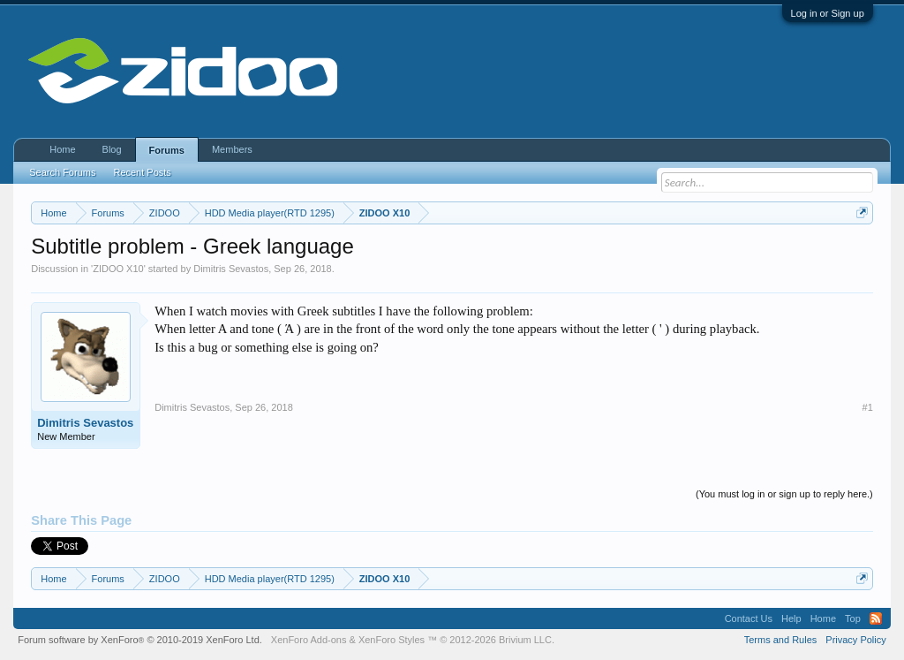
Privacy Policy (855, 639)
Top (853, 618)
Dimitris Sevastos (230, 268)
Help (791, 618)
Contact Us (748, 618)
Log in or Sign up (827, 13)
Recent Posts (141, 172)
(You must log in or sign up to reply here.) (784, 494)
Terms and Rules (780, 639)
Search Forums (62, 172)
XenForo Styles (391, 639)
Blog (112, 149)
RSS (876, 618)
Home (62, 149)
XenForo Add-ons (309, 639)
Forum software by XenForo (140, 639)
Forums (167, 150)
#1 (868, 407)
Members (232, 149)
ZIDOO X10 (118, 268)
